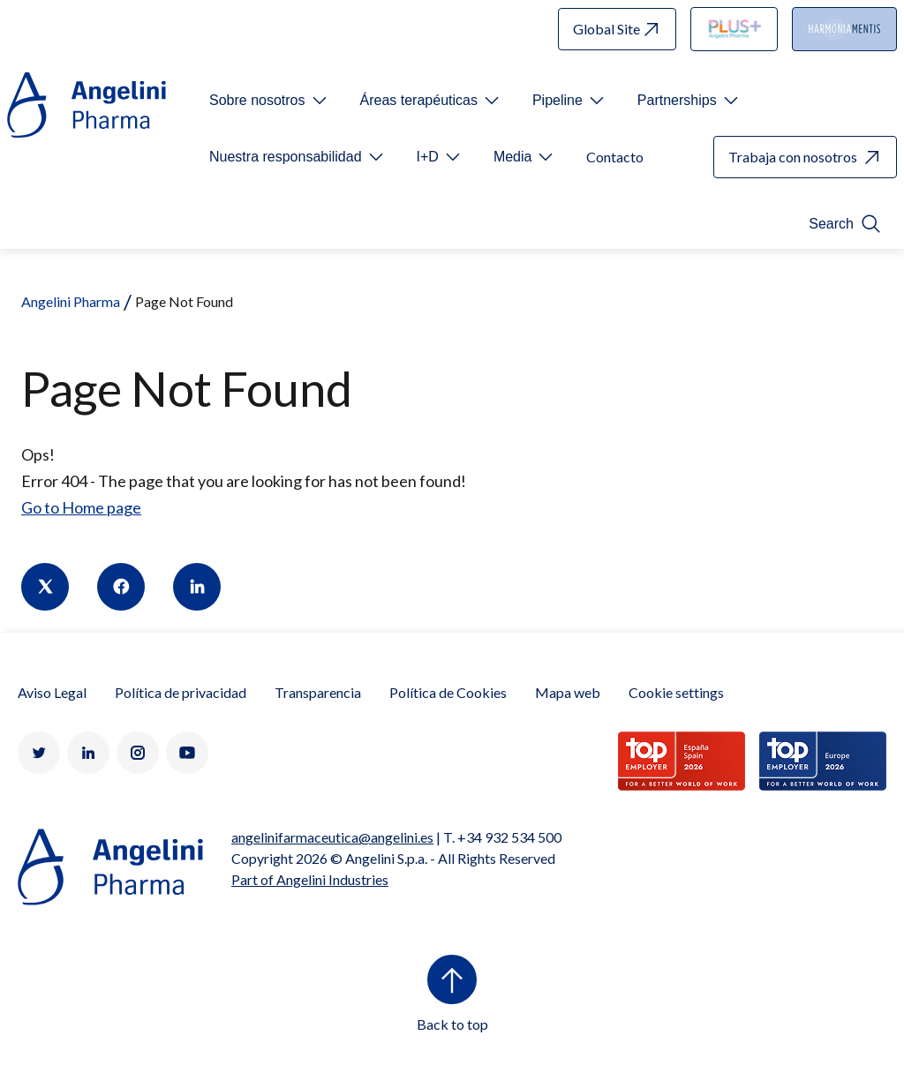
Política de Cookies (448, 692)
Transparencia (318, 692)
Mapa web (567, 692)
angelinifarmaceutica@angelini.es (332, 837)
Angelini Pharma (70, 301)
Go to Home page (81, 507)
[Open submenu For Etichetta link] (269, 100)
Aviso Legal (52, 692)
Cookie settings (676, 692)
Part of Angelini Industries (309, 879)
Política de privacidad (180, 692)
